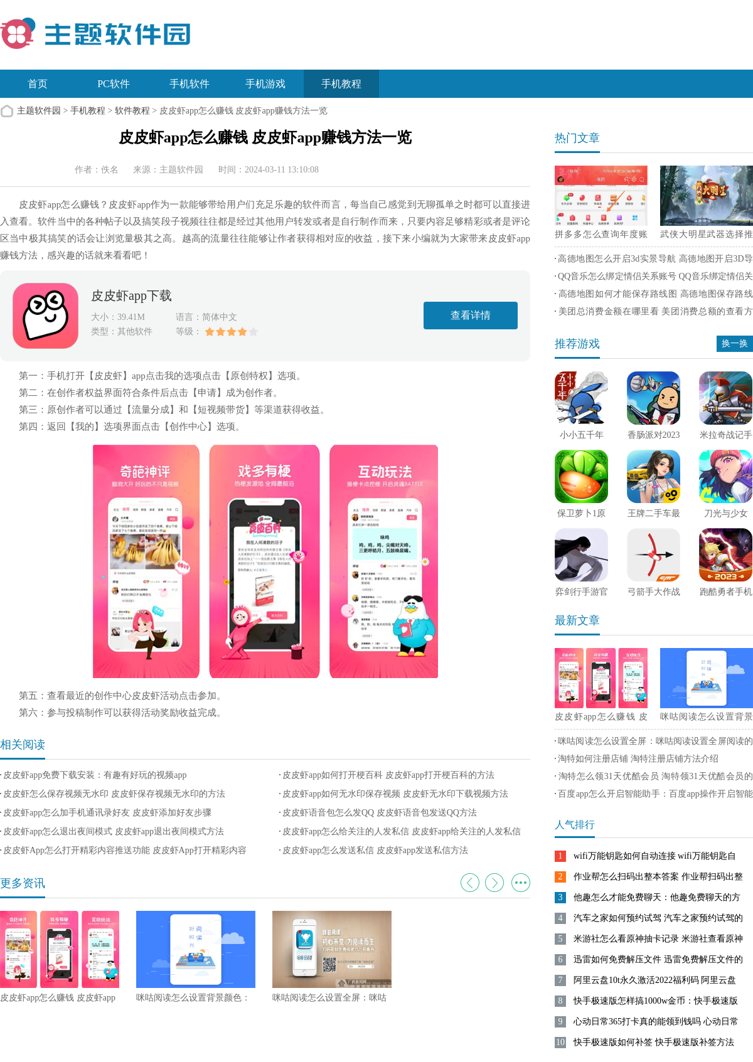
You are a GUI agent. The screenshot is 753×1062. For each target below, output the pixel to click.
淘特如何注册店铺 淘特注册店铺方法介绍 (638, 758)
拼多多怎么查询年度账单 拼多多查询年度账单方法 (601, 236)
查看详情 (471, 315)
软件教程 (132, 110)
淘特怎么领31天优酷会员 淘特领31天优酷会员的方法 (654, 778)
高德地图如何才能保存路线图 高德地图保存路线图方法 (654, 296)
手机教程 (341, 83)
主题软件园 (39, 110)
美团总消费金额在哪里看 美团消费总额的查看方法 (654, 314)
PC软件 (113, 83)
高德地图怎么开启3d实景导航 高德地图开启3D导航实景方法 (654, 261)
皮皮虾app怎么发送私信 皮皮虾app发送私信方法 (375, 850)
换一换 (735, 343)
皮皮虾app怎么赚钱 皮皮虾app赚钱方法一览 (601, 719)
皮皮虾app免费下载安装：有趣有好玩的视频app (94, 775)
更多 (520, 882)
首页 (38, 83)
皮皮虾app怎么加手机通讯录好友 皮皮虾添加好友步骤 (107, 812)
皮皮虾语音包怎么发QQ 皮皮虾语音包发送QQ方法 (379, 812)
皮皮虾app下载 (131, 295)
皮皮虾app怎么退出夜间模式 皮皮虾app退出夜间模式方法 (113, 831)
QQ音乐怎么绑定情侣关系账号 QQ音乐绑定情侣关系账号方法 (654, 278)
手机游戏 (265, 83)
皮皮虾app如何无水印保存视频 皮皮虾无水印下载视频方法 (395, 794)
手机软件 (189, 83)
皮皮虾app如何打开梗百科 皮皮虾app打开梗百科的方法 (388, 775)
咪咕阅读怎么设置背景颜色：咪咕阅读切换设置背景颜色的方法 (706, 719)
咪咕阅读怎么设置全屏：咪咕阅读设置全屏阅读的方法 (654, 743)
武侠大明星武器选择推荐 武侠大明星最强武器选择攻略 (706, 236)
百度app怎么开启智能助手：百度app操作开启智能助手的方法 (654, 796)
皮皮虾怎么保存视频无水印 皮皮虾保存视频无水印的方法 (114, 794)
